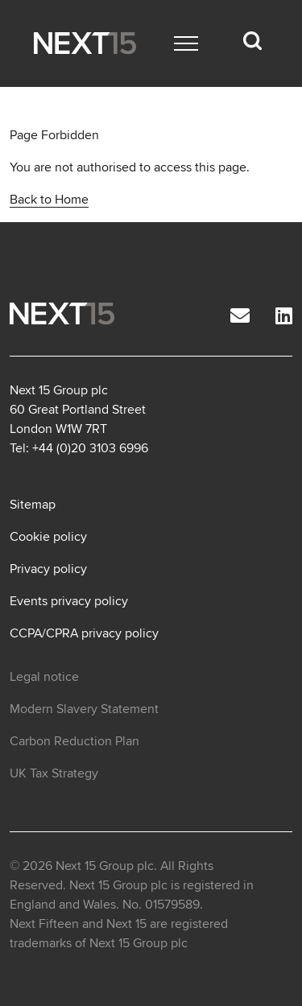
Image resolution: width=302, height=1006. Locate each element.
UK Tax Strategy (54, 773)
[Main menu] (186, 43)
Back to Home (49, 200)
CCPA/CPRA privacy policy (84, 633)
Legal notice (44, 677)
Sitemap (33, 505)
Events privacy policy (69, 601)
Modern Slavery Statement (84, 709)
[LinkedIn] (283, 316)
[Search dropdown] (252, 41)
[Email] (240, 316)
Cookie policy (48, 537)
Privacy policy (48, 569)
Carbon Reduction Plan (74, 741)
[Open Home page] (85, 43)
